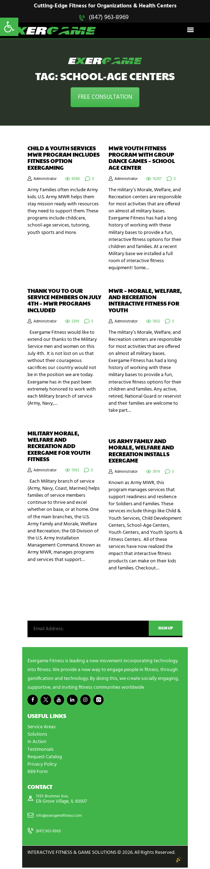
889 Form (37, 773)
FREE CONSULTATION (105, 97)
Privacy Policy (42, 765)
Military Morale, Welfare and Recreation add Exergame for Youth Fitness (58, 446)
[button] (9, 27)
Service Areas (41, 728)
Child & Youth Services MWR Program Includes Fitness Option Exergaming (63, 158)
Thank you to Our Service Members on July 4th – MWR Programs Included (64, 301)
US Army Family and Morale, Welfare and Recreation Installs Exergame (141, 451)
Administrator (45, 179)
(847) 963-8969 (109, 17)
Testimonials (40, 751)
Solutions (37, 736)
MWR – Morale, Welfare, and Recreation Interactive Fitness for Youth (145, 301)
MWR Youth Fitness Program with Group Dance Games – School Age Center (142, 158)
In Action (37, 743)
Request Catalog (44, 758)
